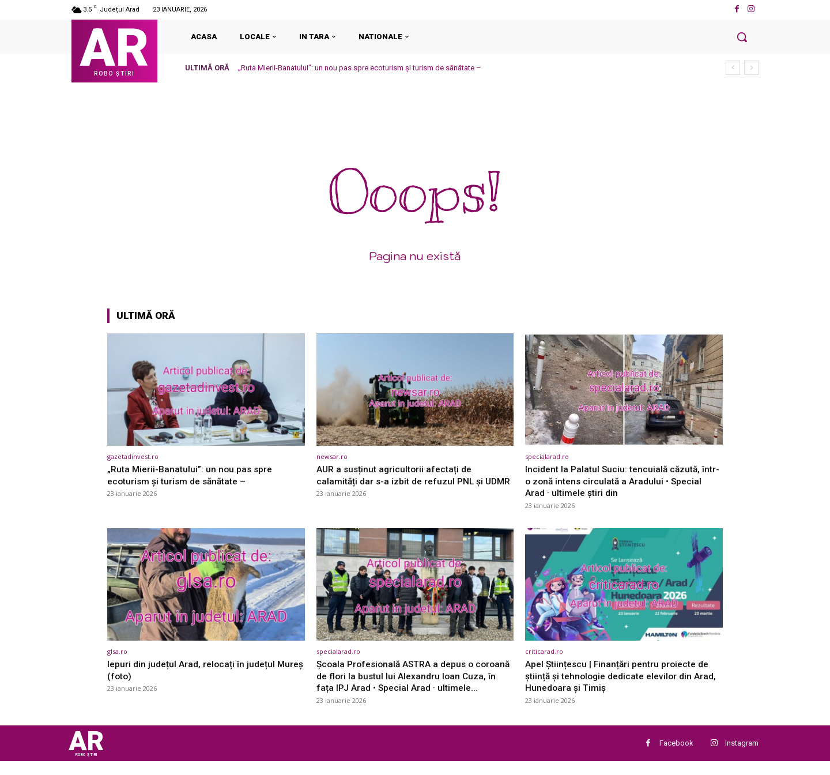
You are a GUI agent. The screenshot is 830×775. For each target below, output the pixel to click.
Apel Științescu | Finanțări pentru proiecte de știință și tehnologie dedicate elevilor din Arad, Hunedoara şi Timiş (622, 675)
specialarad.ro (547, 456)
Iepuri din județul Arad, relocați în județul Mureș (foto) (195, 669)
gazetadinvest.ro (133, 456)
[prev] (733, 68)
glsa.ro (117, 651)
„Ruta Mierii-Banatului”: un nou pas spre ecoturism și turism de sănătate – (359, 67)
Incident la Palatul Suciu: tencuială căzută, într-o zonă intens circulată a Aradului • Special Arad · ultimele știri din (616, 480)
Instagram (742, 755)
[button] (742, 37)
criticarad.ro (544, 651)
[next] (751, 68)
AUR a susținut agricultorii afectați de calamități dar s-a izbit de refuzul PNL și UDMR (404, 480)
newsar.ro (332, 456)
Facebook (676, 755)
